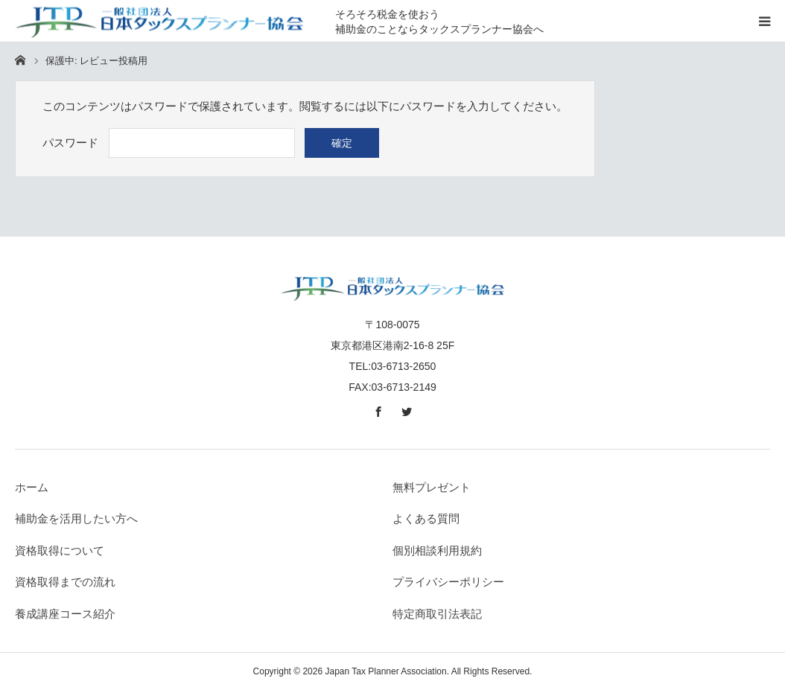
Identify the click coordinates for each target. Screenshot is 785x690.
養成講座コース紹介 (65, 613)
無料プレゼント (431, 487)
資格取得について (59, 550)
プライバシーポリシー (448, 581)
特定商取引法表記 (437, 613)
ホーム (31, 487)
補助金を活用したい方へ (76, 518)
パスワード (70, 142)
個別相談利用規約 (437, 550)
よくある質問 (426, 518)
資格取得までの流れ (65, 581)
